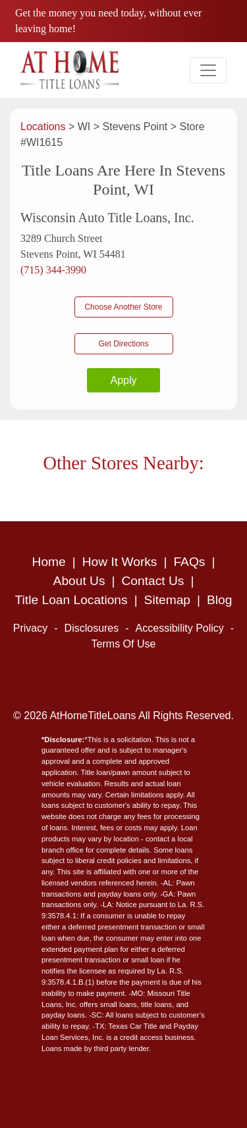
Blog (219, 600)
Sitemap (167, 600)
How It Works (119, 562)
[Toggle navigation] (208, 70)
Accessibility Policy (180, 628)
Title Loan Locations (71, 600)
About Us (79, 581)
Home (49, 562)
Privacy (30, 628)
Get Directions (123, 343)
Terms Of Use (124, 643)
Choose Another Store (123, 307)
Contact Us (153, 581)
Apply (123, 380)
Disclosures (92, 628)
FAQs (189, 562)
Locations (44, 126)
